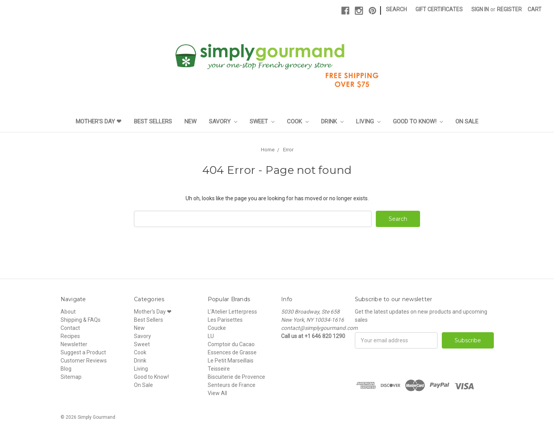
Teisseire (219, 369)
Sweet (262, 121)
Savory (223, 121)
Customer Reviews (84, 360)
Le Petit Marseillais (231, 360)
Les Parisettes (225, 320)
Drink (332, 121)
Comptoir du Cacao (231, 344)
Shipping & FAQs (81, 320)
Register (509, 9)
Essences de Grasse (232, 352)
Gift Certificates (439, 9)
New (190, 121)
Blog (66, 369)
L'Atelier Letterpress (232, 312)
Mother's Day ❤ (99, 121)
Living (368, 121)
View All (217, 393)
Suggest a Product (83, 352)
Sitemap (71, 377)
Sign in (480, 9)
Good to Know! (418, 121)
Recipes (70, 336)
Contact (70, 328)
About (68, 312)
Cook (298, 121)
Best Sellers (153, 121)
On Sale (466, 121)
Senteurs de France (231, 385)
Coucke (217, 328)
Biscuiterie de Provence (236, 377)
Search (396, 9)
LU (211, 336)
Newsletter (74, 344)
